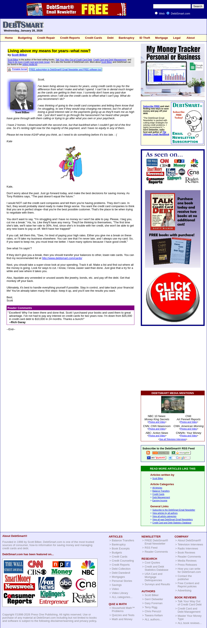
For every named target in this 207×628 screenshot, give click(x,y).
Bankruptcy (126, 37)
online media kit (29, 64)
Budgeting (25, 37)
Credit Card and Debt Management (109, 60)
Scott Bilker (19, 54)
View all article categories (164, 516)
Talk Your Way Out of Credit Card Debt (74, 60)
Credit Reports (70, 37)
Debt (110, 37)
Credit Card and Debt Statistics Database (171, 523)
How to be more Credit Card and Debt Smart (29, 62)
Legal (177, 37)
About (191, 37)
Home (9, 37)
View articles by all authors (165, 513)
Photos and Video (156, 422)
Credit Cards (93, 37)
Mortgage (161, 37)
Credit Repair (46, 37)
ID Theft (144, 37)
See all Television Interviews (173, 439)
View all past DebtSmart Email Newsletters (172, 519)
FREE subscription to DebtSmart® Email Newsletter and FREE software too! (66, 69)
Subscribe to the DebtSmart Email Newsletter (173, 510)
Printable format (19, 69)
